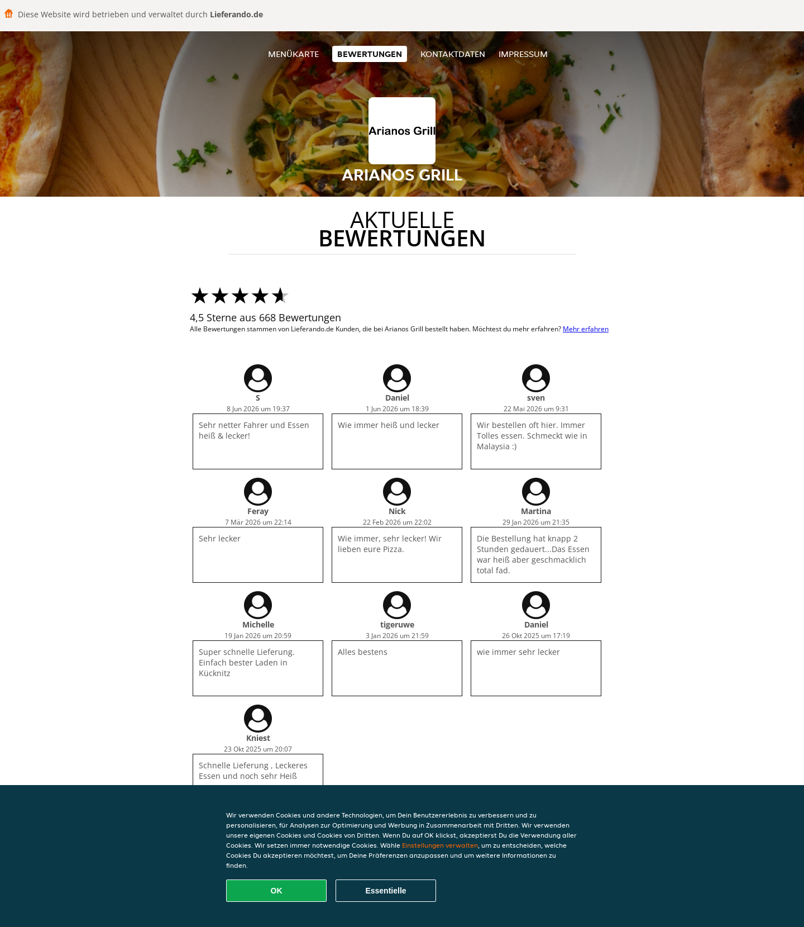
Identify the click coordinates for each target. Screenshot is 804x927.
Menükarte (293, 54)
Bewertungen (369, 54)
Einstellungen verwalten (440, 845)
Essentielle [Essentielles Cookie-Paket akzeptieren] (385, 890)
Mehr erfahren (586, 329)
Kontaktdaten (452, 54)
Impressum (523, 54)
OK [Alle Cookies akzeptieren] (277, 890)
